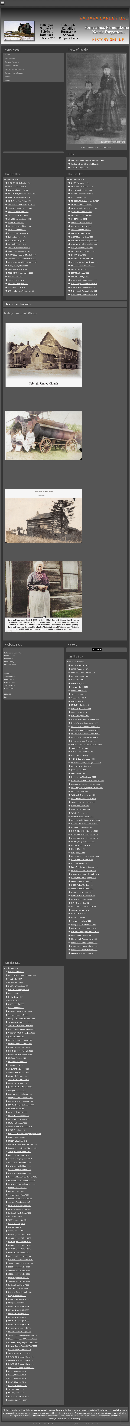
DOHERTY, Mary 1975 (16, 1223)
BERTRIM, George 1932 (80, 273)
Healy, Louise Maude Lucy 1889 (83, 777)
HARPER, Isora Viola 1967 (18, 233)
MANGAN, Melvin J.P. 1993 (18, 1306)
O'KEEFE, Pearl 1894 (79, 219)
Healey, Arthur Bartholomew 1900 (84, 824)
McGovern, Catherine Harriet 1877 (84, 730)
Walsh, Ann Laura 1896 (80, 806)
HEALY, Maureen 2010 (17, 1371)
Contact (8, 80)
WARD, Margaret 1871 (80, 712)
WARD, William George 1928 (19, 197)
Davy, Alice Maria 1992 (17, 1295)
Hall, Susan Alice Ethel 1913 (82, 860)
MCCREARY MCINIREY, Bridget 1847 (22, 975)
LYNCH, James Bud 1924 (80, 903)
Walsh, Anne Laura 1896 (80, 809)
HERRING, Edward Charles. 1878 (84, 741)
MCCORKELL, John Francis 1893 (83, 798)
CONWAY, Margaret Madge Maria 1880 (86, 744)
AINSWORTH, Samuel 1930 (18, 1069)
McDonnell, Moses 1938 (17, 1112)
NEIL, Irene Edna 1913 (80, 863)
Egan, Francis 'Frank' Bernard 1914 (84, 867)
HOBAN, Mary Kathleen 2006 (19, 1349)
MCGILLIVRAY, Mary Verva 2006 (20, 273)
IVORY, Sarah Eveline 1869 (81, 190)
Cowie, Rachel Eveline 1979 (19, 1252)
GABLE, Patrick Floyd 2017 (18, 1396)
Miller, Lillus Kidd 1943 (17, 1137)
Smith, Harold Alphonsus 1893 (83, 802)
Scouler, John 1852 (78, 694)
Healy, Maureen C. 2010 (17, 1385)
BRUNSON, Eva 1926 (79, 914)
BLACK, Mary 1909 (78, 849)
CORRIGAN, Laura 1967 (17, 1187)
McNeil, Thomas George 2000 (19, 1331)
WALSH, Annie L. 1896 (80, 813)
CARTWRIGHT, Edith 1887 (81, 766)
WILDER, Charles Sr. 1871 (18, 190)
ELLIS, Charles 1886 (78, 197)
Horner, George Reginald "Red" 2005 (22, 1346)
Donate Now (10, 58)
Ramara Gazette (11, 65)
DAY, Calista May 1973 (17, 237)
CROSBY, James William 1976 (19, 1234)
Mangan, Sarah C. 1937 (17, 1090)
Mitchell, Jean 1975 (15, 1227)
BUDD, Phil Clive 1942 (16, 1130)
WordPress (39, 1424)
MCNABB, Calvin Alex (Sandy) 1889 (84, 208)
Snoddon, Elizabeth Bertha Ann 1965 (22, 1177)
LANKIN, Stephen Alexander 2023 (21, 291)
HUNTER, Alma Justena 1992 (19, 1299)
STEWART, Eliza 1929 (16, 1065)
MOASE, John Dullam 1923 (81, 899)
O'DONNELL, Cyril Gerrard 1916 (83, 870)
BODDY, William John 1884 (18, 986)
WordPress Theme (50, 1424)
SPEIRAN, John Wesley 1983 (19, 1267)
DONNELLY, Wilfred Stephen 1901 (84, 240)
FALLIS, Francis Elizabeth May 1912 (84, 262)
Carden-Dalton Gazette (14, 73)
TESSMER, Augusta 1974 (17, 1220)
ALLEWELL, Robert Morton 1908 (20, 1026)
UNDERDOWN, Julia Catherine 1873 (85, 719)
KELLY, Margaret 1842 (80, 683)
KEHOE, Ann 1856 (78, 701)
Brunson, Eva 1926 (78, 917)
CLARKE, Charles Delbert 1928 (20, 1054)
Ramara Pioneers (12, 62)
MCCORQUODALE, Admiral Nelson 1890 (87, 788)
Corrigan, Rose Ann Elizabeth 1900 (21, 1018)
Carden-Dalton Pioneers (14, 69)
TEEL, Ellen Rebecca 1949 (18, 215)
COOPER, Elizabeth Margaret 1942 (21, 204)
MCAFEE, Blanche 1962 (17, 230)
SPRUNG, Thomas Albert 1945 (20, 208)
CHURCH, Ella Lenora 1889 (81, 204)
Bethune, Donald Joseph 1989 (20, 1292)
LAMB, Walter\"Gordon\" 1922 (83, 896)
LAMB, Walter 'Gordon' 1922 (82, 881)
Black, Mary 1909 (78, 852)
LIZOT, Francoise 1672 (80, 183)
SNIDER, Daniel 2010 (16, 280)
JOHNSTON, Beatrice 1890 (81, 212)
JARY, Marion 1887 (78, 770)
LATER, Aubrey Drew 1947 (18, 212)
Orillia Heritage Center (79, 167)
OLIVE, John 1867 (15, 979)
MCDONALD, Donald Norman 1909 (85, 856)
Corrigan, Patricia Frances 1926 (83, 924)
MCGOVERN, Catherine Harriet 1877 (85, 726)
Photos (8, 76)
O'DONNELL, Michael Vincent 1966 (21, 1180)
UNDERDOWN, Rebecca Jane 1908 (21, 1029)
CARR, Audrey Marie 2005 (18, 266)
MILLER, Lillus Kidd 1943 (17, 1141)
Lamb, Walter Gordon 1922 (82, 892)
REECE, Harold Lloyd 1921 (81, 269)
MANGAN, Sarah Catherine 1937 (21, 1101)
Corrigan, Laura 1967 (16, 1191)
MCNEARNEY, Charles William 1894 (22, 194)
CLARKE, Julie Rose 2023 (17, 1400)
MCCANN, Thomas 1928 (17, 1061)
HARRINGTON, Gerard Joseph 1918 (85, 874)
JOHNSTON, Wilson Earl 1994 (19, 1328)
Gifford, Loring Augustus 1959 (20, 1159)
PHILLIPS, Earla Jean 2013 (18, 284)
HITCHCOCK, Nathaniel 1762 (19, 183)
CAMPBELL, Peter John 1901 (82, 237)
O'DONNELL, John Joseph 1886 (83, 759)
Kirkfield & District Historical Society (85, 164)
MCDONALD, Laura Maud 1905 (83, 251)
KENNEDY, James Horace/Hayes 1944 (22, 1144)
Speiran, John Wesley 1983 (18, 1277)
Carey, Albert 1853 (78, 698)
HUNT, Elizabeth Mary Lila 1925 (20, 1051)
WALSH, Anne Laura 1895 (81, 226)
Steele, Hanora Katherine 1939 (20, 1126)
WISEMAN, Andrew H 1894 (81, 222)
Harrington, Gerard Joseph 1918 (83, 878)
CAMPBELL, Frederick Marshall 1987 (22, 255)
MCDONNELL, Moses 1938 (18, 1115)
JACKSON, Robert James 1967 (19, 1205)
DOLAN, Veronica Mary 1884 (82, 752)
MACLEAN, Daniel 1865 (80, 705)
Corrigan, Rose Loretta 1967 (19, 1202)
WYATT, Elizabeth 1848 (17, 186)
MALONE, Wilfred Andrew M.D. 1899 (85, 820)
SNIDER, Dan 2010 (15, 276)
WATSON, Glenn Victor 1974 (19, 248)
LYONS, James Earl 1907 (80, 845)
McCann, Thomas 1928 (17, 1058)
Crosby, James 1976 (16, 1231)
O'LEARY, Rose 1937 (16, 1108)
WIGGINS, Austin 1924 (80, 910)
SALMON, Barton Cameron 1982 (21, 1263)
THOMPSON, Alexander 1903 (19, 1022)
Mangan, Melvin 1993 (16, 1303)
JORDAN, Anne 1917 (16, 1036)
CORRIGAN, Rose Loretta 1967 (20, 1198)
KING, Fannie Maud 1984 (18, 1288)
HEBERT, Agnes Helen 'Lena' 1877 (84, 723)
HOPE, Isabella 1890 (16, 1004)
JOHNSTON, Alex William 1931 (20, 201)
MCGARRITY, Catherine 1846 (82, 186)
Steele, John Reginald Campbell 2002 (22, 1335)
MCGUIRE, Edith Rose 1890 (81, 215)
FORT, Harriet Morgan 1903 (82, 248)
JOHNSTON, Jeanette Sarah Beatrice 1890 (87, 780)
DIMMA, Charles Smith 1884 (82, 194)
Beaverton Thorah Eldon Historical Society (87, 160)
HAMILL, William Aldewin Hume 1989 (22, 262)
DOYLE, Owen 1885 (15, 993)
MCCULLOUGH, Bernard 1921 (83, 266)
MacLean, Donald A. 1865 (81, 708)
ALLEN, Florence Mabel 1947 (19, 1152)
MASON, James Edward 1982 (19, 251)
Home (7, 55)
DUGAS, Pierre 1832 (16, 971)
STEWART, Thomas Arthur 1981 (20, 1259)
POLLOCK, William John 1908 (82, 258)
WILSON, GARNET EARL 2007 (19, 1353)
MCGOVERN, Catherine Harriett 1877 (85, 734)
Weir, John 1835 (77, 680)
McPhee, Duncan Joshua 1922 (20, 1043)
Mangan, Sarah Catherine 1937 (20, 1094)
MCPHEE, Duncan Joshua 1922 (20, 1040)
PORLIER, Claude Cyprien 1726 (83, 672)
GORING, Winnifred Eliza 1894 (20, 1011)
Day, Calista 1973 (15, 1216)
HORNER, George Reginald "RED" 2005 (23, 1342)
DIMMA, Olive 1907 (78, 255)
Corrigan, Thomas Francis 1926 (83, 928)
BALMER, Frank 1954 (16, 222)
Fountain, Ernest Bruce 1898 (82, 816)
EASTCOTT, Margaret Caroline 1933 (85, 932)
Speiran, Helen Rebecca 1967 (19, 1213)
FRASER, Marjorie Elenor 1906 (83, 842)
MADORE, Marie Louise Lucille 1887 (85, 201)
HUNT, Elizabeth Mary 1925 (19, 1047)
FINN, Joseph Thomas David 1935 (84, 280)
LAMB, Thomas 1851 (79, 690)
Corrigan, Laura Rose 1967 (18, 1195)
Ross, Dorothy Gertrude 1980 (19, 1256)
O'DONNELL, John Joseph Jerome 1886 (86, 762)
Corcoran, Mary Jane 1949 (18, 1155)
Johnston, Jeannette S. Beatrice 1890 (85, 784)
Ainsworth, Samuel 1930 (17, 1076)
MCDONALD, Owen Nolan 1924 (83, 906)
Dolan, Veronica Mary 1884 (82, 755)
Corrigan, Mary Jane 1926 (81, 921)
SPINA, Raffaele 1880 (79, 748)
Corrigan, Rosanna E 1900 (18, 1015)
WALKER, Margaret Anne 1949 (20, 219)
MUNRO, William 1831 (80, 676)
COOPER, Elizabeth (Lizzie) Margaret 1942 (24, 1133)
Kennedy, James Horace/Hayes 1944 (22, 1148)
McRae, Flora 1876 (15, 982)
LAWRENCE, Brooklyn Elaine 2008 (84, 942)
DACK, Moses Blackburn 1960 (19, 226)
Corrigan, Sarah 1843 (79, 687)
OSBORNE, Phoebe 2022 (17, 287)
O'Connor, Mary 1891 (79, 791)
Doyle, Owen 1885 (15, 997)
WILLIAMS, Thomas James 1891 (83, 795)
